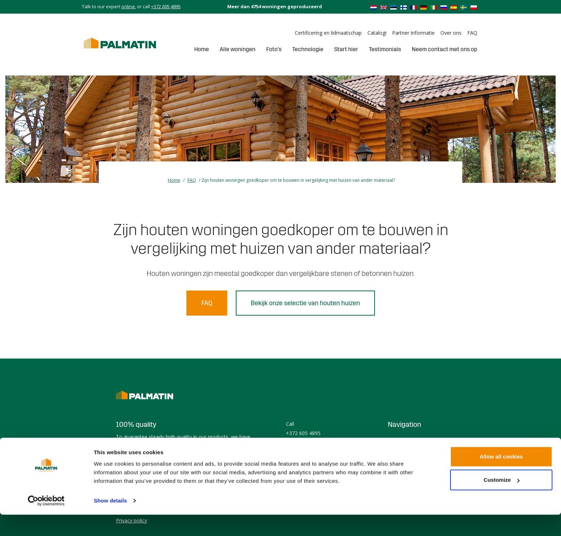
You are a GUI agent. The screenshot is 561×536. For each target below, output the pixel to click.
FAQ (472, 32)
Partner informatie (413, 32)
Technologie (307, 49)
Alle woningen (237, 49)
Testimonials (385, 49)
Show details (110, 522)
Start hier (346, 49)
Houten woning (405, 439)
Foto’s (274, 49)
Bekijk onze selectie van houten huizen (305, 303)
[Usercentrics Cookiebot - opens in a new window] (46, 522)
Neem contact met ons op (444, 49)
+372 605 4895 (166, 6)
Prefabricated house (411, 448)
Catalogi (376, 32)
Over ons (451, 32)
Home (201, 49)
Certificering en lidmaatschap (328, 32)
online (128, 6)
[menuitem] (374, 7)
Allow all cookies (501, 478)
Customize (501, 501)
